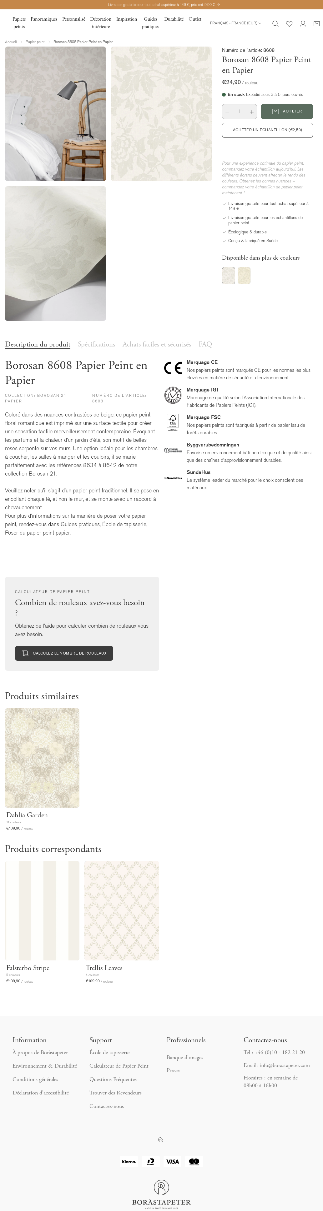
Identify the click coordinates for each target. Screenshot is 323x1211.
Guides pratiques (150, 23)
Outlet (195, 19)
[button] (227, 111)
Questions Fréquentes (113, 1080)
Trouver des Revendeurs (116, 1093)
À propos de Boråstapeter (40, 1053)
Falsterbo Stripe (27, 968)
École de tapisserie (109, 1053)
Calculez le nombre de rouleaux (64, 653)
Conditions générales (35, 1080)
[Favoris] (289, 23)
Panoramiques (44, 19)
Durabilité (174, 19)
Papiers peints (19, 23)
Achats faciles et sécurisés (157, 344)
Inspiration (126, 19)
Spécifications (96, 344)
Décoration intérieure (100, 23)
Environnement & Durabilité (45, 1066)
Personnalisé (73, 19)
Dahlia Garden (27, 815)
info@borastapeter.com (285, 1066)
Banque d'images (185, 1058)
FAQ (205, 344)
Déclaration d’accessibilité (41, 1093)
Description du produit (37, 344)
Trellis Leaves (104, 968)
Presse (173, 1071)
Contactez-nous (107, 1106)
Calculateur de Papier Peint (119, 1066)
